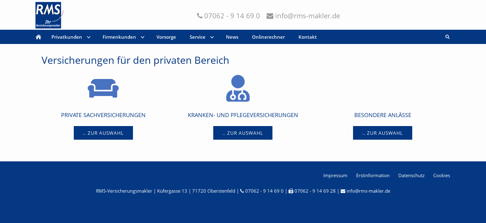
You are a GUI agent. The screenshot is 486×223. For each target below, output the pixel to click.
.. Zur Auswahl (103, 133)
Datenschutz (411, 175)
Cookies (441, 175)
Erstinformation (373, 175)
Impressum (335, 175)
